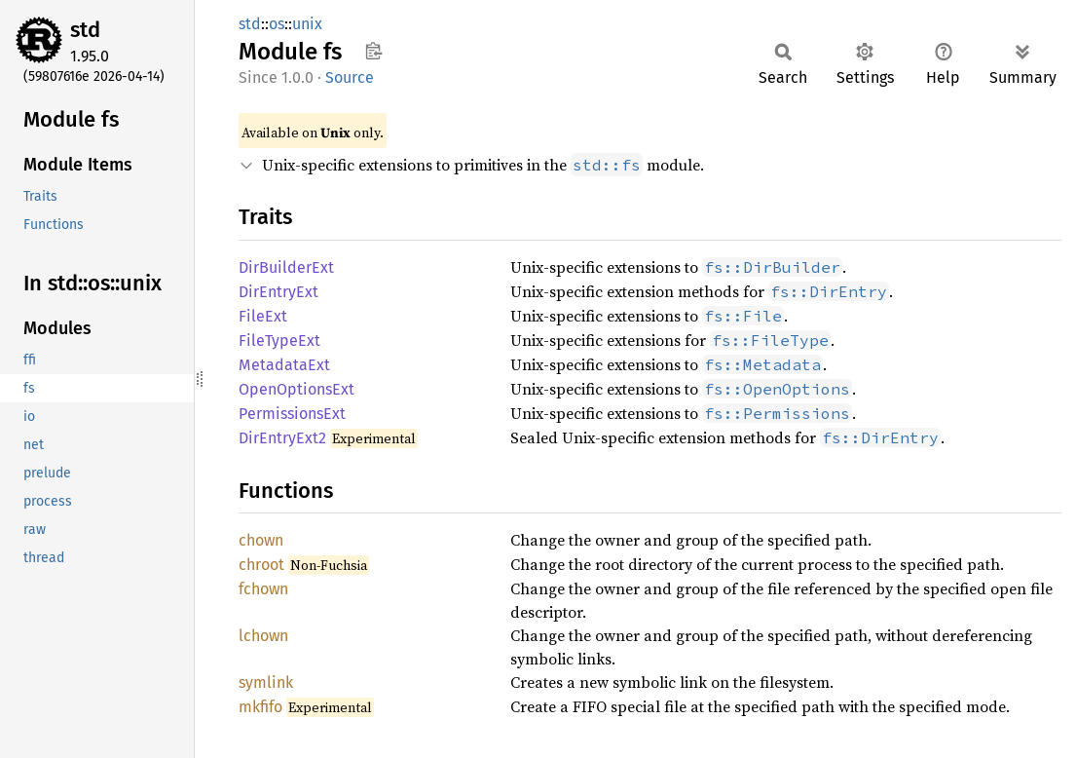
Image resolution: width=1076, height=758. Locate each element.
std (85, 30)
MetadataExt (284, 365)
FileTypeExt (279, 340)
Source (349, 77)
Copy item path (373, 50)
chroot (261, 564)
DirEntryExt (278, 292)
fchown (263, 589)
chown (261, 540)
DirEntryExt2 (282, 438)
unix (307, 24)
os (276, 24)
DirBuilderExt (286, 267)
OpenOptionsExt (296, 389)
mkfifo (260, 707)
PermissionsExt (292, 413)
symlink (266, 682)
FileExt (263, 316)
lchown (263, 635)
